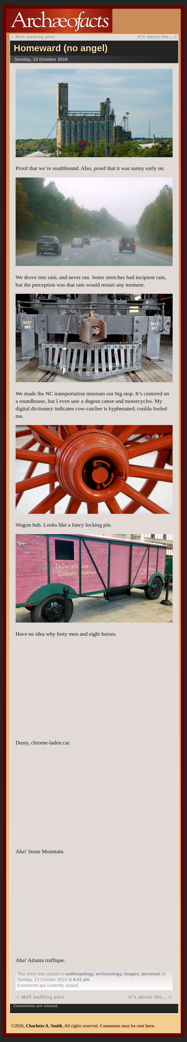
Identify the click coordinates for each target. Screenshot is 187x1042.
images (131, 973)
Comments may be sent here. (127, 1025)
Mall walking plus (35, 36)
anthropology (80, 973)
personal (150, 973)
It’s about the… (155, 36)
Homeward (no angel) (61, 48)
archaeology (108, 973)
